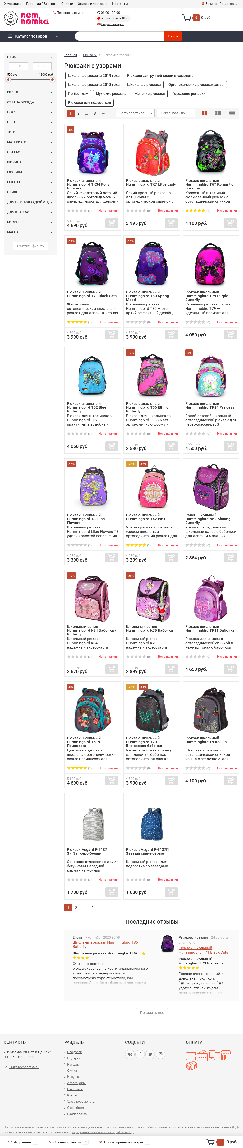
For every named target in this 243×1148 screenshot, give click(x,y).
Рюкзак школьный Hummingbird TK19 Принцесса (84, 742)
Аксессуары (76, 1083)
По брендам (78, 94)
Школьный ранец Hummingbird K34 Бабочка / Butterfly (91, 630)
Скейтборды (76, 1107)
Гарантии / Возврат (41, 3)
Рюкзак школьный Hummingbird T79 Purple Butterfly (206, 296)
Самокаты (75, 1089)
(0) (79, 211)
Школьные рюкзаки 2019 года (94, 75)
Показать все (152, 1012)
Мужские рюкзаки (111, 94)
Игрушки (74, 1077)
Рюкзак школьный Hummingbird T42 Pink (145, 517)
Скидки (67, 3)
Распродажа (77, 1114)
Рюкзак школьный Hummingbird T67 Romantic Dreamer (209, 184)
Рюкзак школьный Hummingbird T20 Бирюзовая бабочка (144, 742)
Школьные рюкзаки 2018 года (94, 84)
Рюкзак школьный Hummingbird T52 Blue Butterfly (86, 407)
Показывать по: (173, 113)
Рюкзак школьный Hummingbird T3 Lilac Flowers (86, 519)
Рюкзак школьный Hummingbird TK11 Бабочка (210, 628)
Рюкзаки (74, 1064)
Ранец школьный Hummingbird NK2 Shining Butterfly (207, 519)
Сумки (72, 1070)
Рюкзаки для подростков (89, 103)
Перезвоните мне (70, 13)
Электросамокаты (81, 1101)
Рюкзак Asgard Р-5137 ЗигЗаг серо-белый (87, 851)
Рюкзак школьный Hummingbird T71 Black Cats (92, 294)
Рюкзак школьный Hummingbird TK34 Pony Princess (88, 184)
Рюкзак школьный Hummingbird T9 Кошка (206, 740)
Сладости (74, 1052)
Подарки (74, 1058)
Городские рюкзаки (189, 94)
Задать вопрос (112, 24)
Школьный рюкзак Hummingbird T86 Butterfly (105, 944)
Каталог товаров (27, 36)
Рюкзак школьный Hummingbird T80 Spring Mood (147, 296)
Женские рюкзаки (149, 94)
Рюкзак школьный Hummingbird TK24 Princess (209, 405)
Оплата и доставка (92, 3)
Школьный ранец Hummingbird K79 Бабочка (149, 628)
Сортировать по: (132, 113)
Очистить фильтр (30, 246)
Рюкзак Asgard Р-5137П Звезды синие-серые (147, 851)
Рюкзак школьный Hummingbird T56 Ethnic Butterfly (147, 407)
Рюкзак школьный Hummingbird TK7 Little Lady (151, 182)
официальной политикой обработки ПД (103, 1132)
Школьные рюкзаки (144, 84)
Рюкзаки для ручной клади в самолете (160, 75)
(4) (79, 322)
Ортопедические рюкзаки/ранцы (196, 84)
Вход (207, 3)
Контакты (120, 3)
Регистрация (229, 3)
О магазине (12, 3)
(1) (197, 211)
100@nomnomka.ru (24, 1067)
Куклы (72, 1095)
